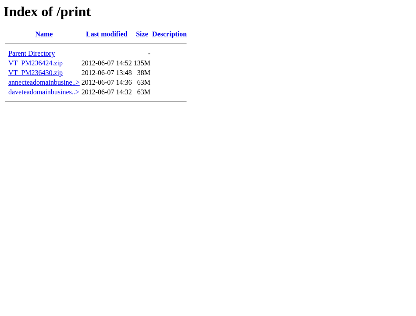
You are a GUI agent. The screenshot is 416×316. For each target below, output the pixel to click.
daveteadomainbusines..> (43, 92)
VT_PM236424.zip (35, 63)
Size (142, 34)
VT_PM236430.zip (35, 72)
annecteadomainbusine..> (44, 82)
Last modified (107, 34)
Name (44, 34)
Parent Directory (31, 53)
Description (169, 34)
